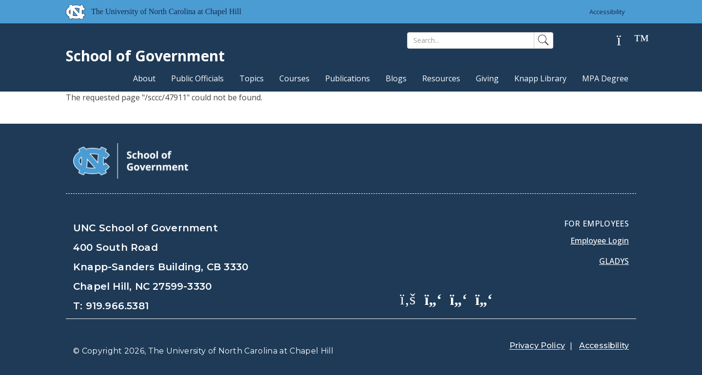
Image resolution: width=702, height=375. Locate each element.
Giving (487, 78)
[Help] (626, 40)
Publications (347, 78)
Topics (251, 78)
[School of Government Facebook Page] (408, 298)
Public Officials (197, 78)
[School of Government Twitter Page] (433, 298)
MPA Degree (605, 78)
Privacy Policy (537, 345)
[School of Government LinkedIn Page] (458, 298)
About (144, 78)
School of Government (145, 56)
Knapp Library (540, 78)
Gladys (614, 261)
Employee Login (599, 240)
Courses (294, 78)
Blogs (396, 78)
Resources (441, 78)
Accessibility (607, 11)
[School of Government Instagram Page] (484, 298)
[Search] (470, 40)
